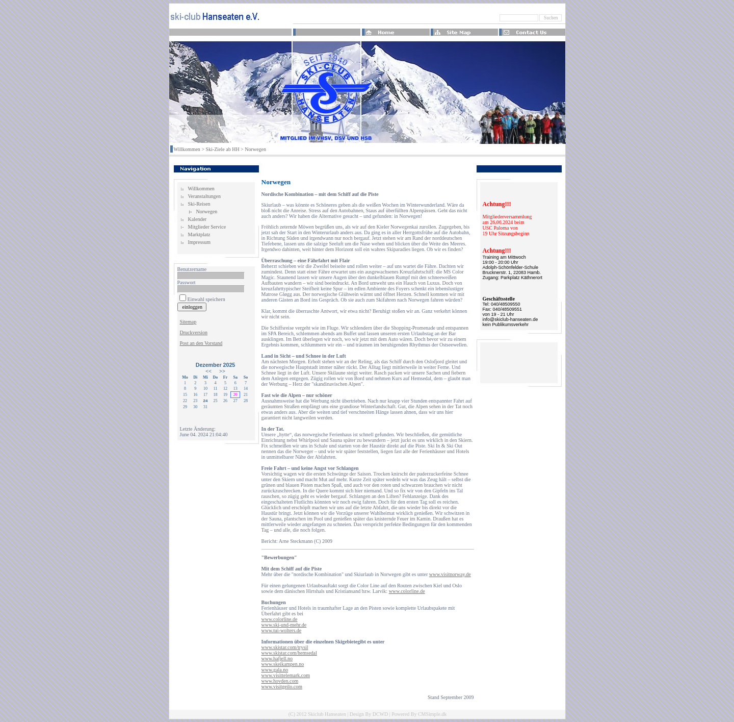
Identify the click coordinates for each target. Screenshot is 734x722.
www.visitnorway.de (450, 574)
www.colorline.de (407, 591)
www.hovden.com (280, 681)
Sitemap (188, 322)
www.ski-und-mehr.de (284, 625)
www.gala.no (275, 670)
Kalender (197, 219)
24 (205, 401)
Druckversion (193, 332)
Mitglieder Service (207, 227)
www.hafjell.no (277, 658)
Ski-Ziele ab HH (223, 149)
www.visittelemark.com (285, 675)
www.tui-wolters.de (281, 630)
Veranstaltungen (204, 196)
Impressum (199, 242)
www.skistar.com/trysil (284, 647)
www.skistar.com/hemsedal (289, 653)
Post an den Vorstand (201, 343)
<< (208, 371)
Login (186, 418)
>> (222, 371)
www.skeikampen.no (282, 664)
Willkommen (187, 149)
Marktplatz (199, 234)
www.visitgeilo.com (281, 686)
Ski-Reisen (199, 204)
